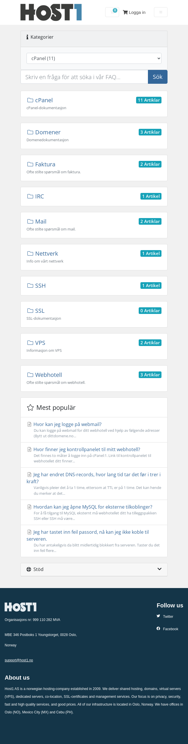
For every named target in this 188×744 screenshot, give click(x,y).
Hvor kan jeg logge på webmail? (94, 430)
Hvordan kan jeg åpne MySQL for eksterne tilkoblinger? (94, 512)
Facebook (167, 629)
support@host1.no (19, 660)
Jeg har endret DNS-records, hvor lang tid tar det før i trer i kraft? (94, 483)
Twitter (165, 616)
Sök (158, 77)
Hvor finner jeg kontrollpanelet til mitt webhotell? (94, 455)
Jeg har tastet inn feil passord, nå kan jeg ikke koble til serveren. (94, 541)
